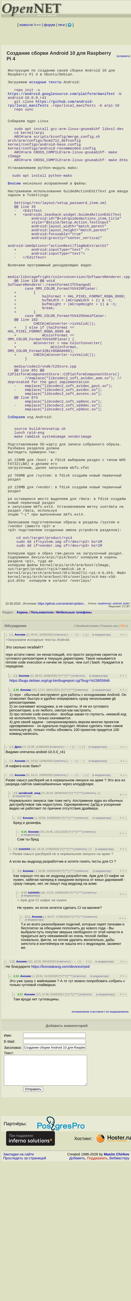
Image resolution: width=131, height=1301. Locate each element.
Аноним (20, 763)
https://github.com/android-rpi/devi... (62, 732)
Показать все (109, 754)
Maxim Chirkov (116, 1289)
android (117, 731)
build (126, 731)
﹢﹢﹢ (72, 763)
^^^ (69, 804)
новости (26, 25)
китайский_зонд (29, 921)
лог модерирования (117, 1140)
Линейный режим (86, 754)
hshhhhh (24, 977)
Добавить (77, 1292)
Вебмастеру (119, 1292)
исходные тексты (45, 85)
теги (61, 25)
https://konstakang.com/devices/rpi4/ (60, 1095)
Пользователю (42, 741)
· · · (80, 763)
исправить (123, 56)
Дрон (18, 875)
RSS (123, 754)
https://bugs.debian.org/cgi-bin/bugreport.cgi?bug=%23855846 (59, 809)
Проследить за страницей (24, 1292)
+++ (38, 25)
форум (49, 25)
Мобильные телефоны (74, 741)
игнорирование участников (87, 1140)
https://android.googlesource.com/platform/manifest (61, 100)
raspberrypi (104, 731)
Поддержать (97, 1292)
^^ (63, 804)
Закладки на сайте (18, 1289)
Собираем (16, 504)
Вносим (14, 212)
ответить (59, 763)
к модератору (101, 763)
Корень (22, 741)
